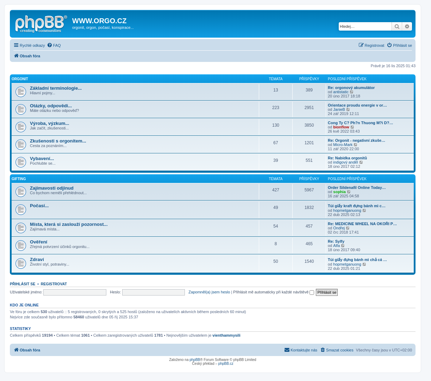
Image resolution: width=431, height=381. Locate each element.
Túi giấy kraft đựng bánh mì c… (357, 206)
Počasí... (39, 205)
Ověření (38, 242)
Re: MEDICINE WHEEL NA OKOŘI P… (362, 224)
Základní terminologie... (56, 88)
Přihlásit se (22, 284)
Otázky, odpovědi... (51, 105)
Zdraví (37, 259)
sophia (339, 192)
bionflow (341, 127)
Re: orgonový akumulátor (351, 87)
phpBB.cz (225, 364)
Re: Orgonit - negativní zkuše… (356, 140)
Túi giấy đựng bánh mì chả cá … (357, 260)
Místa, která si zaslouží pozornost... (69, 224)
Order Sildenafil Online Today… (357, 187)
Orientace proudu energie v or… (357, 105)
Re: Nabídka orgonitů (347, 158)
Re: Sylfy (336, 241)
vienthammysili (226, 335)
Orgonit (20, 79)
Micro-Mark (342, 144)
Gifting (19, 179)
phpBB (194, 360)
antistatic (340, 92)
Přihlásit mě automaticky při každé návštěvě (273, 292)
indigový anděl (345, 162)
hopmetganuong (347, 210)
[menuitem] (54, 45)
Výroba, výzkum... (49, 123)
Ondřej (339, 228)
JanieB (339, 109)
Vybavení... (42, 158)
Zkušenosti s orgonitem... (58, 141)
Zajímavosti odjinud (52, 188)
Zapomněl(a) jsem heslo (209, 292)
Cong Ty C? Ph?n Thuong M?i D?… (360, 123)
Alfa (336, 245)
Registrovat (54, 284)
